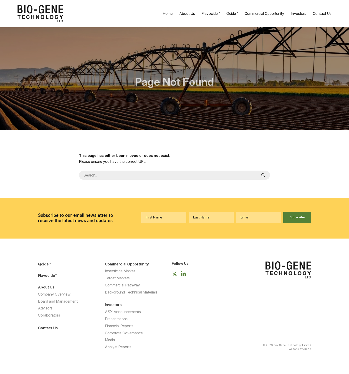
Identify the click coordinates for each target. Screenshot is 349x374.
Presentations (116, 319)
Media (110, 340)
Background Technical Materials (131, 292)
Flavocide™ (211, 13)
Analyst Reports (118, 347)
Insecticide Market (120, 271)
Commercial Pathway (122, 285)
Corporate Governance (124, 333)
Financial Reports (119, 326)
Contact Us (322, 13)
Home (168, 13)
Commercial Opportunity (264, 13)
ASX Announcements (123, 311)
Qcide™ (232, 13)
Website (294, 349)
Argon (307, 349)
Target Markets (117, 278)
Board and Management (58, 301)
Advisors (45, 308)
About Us (187, 13)
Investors (298, 13)
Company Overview (54, 294)
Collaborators (49, 315)
